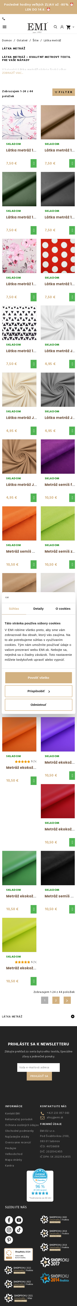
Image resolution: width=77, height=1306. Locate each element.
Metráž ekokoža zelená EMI (31, 896)
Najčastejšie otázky (17, 1137)
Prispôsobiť (39, 691)
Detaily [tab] (38, 608)
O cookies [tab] (63, 608)
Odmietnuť (38, 704)
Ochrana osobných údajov (22, 1125)
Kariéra (9, 1166)
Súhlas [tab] (14, 608)
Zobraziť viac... (12, 73)
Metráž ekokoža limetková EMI (34, 968)
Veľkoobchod (14, 1154)
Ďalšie (66, 1000)
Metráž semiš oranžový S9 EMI (34, 551)
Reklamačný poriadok (18, 1119)
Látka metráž (12, 1017)
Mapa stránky (13, 1160)
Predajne (10, 1148)
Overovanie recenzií (18, 1142)
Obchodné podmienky (19, 1131)
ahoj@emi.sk (55, 1117)
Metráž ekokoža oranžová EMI (34, 767)
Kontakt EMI (12, 1113)
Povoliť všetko (38, 677)
